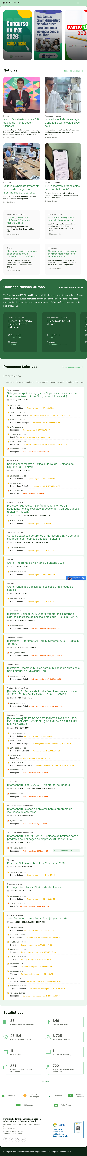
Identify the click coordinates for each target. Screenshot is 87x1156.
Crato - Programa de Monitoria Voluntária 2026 (35, 562)
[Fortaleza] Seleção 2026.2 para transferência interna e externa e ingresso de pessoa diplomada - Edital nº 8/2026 (42, 615)
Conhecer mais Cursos (71, 287)
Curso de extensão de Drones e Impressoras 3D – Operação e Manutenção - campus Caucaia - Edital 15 (43, 537)
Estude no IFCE (42, 382)
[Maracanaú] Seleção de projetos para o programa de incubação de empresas (39, 810)
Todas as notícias (74, 70)
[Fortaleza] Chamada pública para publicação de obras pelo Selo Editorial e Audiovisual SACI (43, 669)
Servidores (10, 382)
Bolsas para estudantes (25, 382)
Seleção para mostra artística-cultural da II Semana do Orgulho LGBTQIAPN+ (40, 465)
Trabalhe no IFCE (57, 382)
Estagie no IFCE (72, 382)
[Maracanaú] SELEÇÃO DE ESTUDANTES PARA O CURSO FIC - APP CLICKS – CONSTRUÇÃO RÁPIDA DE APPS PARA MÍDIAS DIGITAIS (42, 721)
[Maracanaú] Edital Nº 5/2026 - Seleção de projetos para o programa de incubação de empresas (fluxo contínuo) (42, 837)
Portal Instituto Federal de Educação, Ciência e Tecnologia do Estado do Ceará (14, 3)
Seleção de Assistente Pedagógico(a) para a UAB (37, 918)
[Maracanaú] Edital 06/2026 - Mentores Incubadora (38, 784)
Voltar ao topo (45, 1081)
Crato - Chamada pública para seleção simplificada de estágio (40, 588)
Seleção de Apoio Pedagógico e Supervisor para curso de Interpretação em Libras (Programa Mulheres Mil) (42, 395)
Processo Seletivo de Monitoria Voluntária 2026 (36, 863)
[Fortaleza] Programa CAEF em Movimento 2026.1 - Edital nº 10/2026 (43, 642)
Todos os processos (73, 367)
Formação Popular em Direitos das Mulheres (34, 887)
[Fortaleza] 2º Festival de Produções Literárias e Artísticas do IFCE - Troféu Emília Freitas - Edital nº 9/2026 (42, 693)
